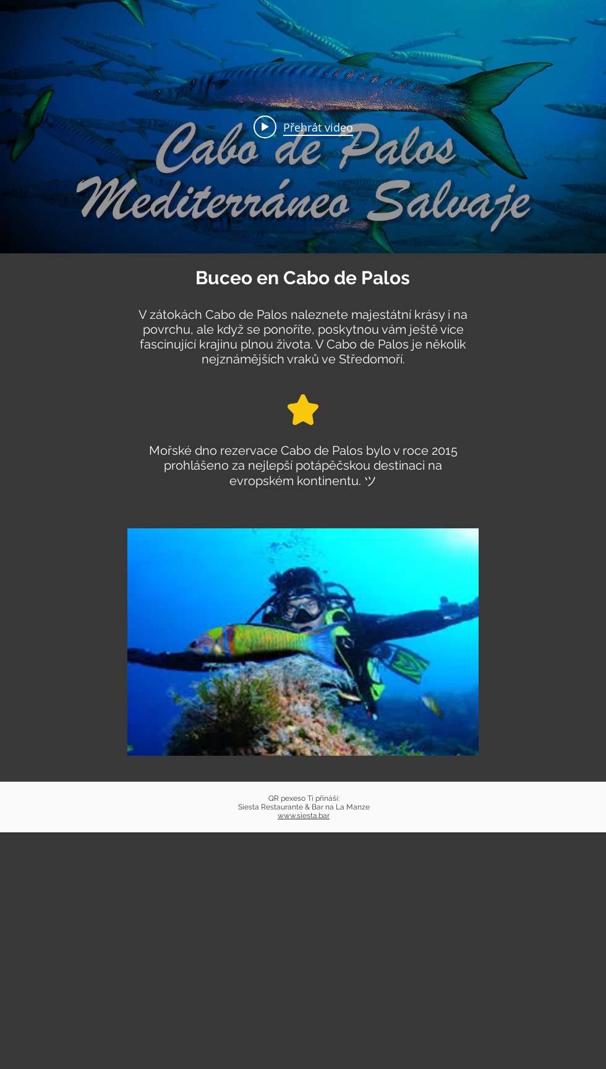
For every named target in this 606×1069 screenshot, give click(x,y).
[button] (303, 642)
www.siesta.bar (304, 815)
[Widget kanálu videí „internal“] (303, 126)
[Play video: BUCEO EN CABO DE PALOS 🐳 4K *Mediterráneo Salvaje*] (303, 126)
